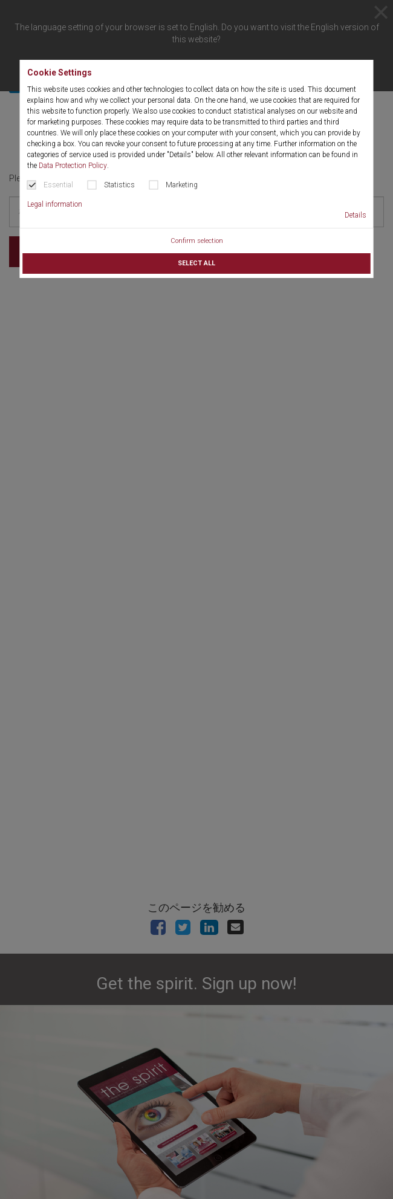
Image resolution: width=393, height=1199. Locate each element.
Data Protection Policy (73, 165)
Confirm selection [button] (197, 241)
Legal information (54, 204)
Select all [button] (196, 263)
